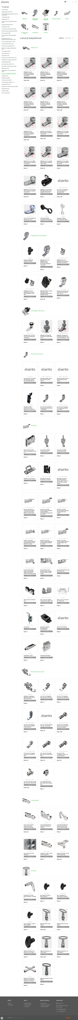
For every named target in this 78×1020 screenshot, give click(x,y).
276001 (63, 216)
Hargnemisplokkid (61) (7, 24)
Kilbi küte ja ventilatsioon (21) (9, 57)
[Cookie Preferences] (2, 1018)
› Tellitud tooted (44, 1006)
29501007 (30, 949)
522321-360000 (30, 476)
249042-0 (46, 779)
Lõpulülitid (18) (5, 55)
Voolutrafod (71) (6, 53)
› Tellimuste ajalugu (45, 1005)
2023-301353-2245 (46, 694)
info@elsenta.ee (62, 1009)
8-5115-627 (46, 625)
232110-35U (46, 851)
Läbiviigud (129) (5, 26)
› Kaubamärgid (27, 1003)
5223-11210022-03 (46, 568)
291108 (63, 921)
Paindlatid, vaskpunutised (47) (9, 60)
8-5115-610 (63, 625)
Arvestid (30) (5, 9)
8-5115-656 (30, 405)
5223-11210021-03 (30, 568)
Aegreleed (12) (5, 19)
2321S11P (63, 851)
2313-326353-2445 (46, 722)
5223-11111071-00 (30, 538)
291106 (46, 949)
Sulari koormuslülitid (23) (8, 46)
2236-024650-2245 (46, 187)
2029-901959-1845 (63, 694)
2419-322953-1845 (46, 751)
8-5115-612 (30, 448)
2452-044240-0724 (63, 258)
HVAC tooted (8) (6, 93)
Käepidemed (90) (6, 78)
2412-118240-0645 (46, 99)
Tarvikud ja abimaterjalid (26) (9, 29)
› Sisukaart (26, 1006)
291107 (46, 921)
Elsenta (10, 1017)
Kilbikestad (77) (5, 68)
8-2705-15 (29, 216)
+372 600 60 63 (61, 1011)
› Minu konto (43, 1003)
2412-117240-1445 (30, 70)
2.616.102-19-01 (46, 258)
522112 (46, 653)
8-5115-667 (63, 448)
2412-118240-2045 (63, 99)
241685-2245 (46, 289)
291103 (46, 976)
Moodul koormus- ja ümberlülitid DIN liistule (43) (9, 39)
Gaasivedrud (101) (6, 84)
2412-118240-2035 (63, 70)
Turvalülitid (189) (6, 51)
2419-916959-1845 (63, 751)
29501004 (63, 893)
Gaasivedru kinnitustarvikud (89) (10, 86)
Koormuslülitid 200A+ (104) (8, 41)
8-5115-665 (63, 289)
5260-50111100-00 (46, 476)
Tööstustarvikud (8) (6, 80)
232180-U (63, 823)
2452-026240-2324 (30, 159)
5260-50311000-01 (63, 476)
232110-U (30, 823)
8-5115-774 (30, 333)
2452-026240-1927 (46, 159)
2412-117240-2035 (46, 70)
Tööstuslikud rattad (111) (8, 82)
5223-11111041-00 (46, 538)
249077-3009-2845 (46, 376)
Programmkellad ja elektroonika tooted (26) (10, 14)
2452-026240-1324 (63, 159)
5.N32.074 (30, 376)
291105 (63, 949)
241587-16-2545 (47, 405)
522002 (30, 653)
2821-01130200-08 (46, 597)
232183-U (46, 823)
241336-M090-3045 (63, 333)
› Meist (9, 1003)
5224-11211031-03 (30, 507)
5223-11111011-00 (63, 538)
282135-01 (30, 597)
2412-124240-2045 (46, 129)
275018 (46, 216)
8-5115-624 (30, 851)
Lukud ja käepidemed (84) (9, 73)
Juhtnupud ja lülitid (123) (8, 64)
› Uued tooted (27, 1005)
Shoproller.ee (68, 1017)
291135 (30, 976)
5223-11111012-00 (63, 507)
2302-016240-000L (63, 187)
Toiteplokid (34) (5, 17)
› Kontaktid (10, 1005)
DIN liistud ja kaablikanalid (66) (9, 31)
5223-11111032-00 (63, 568)
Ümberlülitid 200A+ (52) (7, 44)
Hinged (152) (5, 76)
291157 (30, 893)
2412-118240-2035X (30, 99)
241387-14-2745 (63, 405)
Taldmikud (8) (5, 90)
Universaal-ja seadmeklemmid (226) (9, 22)
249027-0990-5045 (30, 722)
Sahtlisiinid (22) (5, 88)
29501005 (30, 921)
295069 (30, 258)
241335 (46, 333)
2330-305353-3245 (30, 779)
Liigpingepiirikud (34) (7, 12)
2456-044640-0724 (30, 289)
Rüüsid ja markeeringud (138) (9, 66)
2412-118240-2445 (30, 129)
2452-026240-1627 (63, 129)
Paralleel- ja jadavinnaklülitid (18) (9, 48)
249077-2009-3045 (63, 376)
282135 (63, 597)
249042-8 (30, 694)
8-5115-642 (30, 625)
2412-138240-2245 (30, 187)
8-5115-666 (46, 448)
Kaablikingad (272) (6, 62)
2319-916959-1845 (30, 751)
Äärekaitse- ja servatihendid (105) (9, 71)
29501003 (46, 893)
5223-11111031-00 (46, 507)
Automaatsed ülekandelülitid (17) (9, 36)
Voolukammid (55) (6, 33)
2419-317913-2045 (63, 722)
